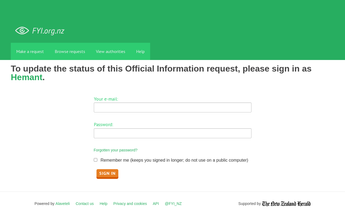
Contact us (85, 203)
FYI (42, 31)
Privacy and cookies (130, 203)
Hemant (26, 77)
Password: (103, 124)
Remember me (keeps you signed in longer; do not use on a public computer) (174, 160)
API (156, 203)
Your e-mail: (106, 99)
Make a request (30, 51)
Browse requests (70, 51)
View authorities (110, 51)
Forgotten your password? (116, 150)
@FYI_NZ (173, 203)
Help (140, 51)
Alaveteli (63, 203)
